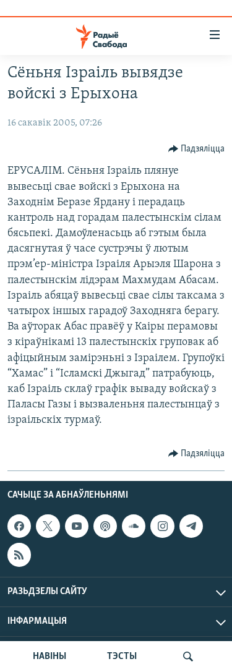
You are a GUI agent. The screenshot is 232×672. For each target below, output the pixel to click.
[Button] (196, 149)
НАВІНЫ (49, 656)
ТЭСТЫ (122, 656)
